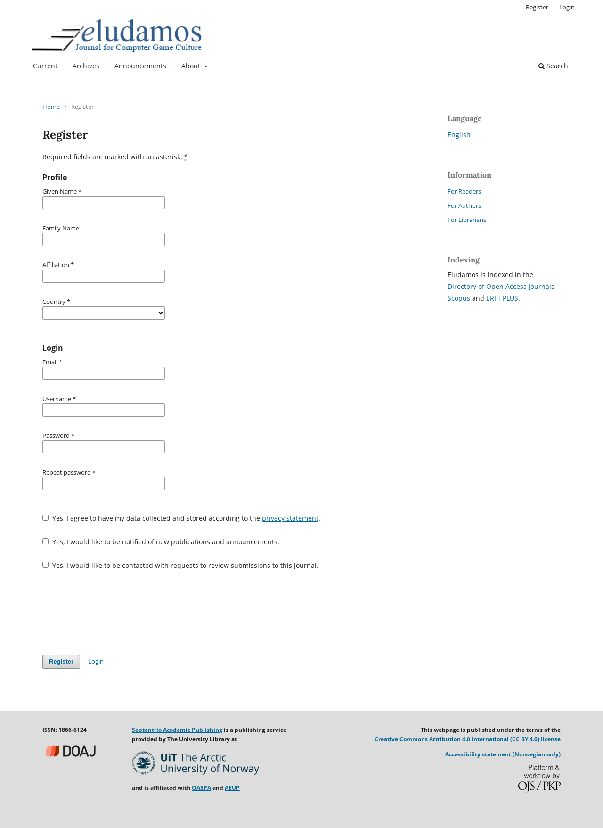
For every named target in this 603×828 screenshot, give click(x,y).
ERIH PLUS (502, 298)
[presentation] (114, 612)
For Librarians (467, 219)
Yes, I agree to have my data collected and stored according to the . (181, 518)
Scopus (459, 298)
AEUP (232, 788)
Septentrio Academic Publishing (177, 730)
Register (537, 7)
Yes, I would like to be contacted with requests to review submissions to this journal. (180, 565)
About (191, 65)
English (459, 134)
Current (45, 65)
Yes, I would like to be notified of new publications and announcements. (160, 541)
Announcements (140, 65)
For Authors (464, 205)
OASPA (201, 788)
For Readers (464, 191)
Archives (86, 65)
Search (553, 65)
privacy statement (290, 518)
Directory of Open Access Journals (501, 286)
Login (567, 7)
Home (51, 106)
